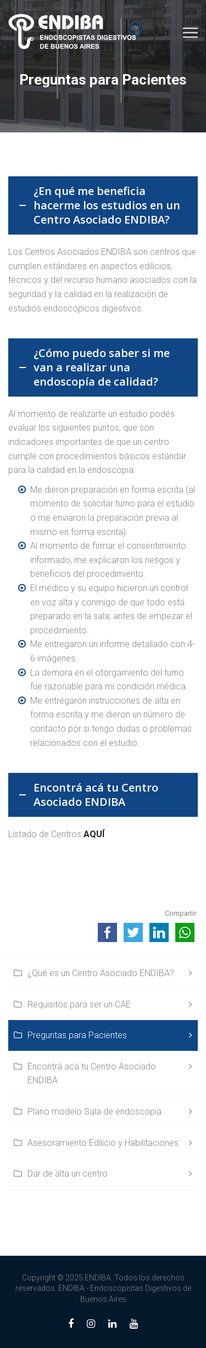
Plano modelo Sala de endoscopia (94, 1111)
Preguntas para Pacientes (77, 1035)
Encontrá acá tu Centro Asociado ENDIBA (91, 1073)
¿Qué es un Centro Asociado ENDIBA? (100, 973)
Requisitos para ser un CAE (79, 1004)
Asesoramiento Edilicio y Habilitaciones (103, 1143)
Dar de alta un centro (67, 1173)
